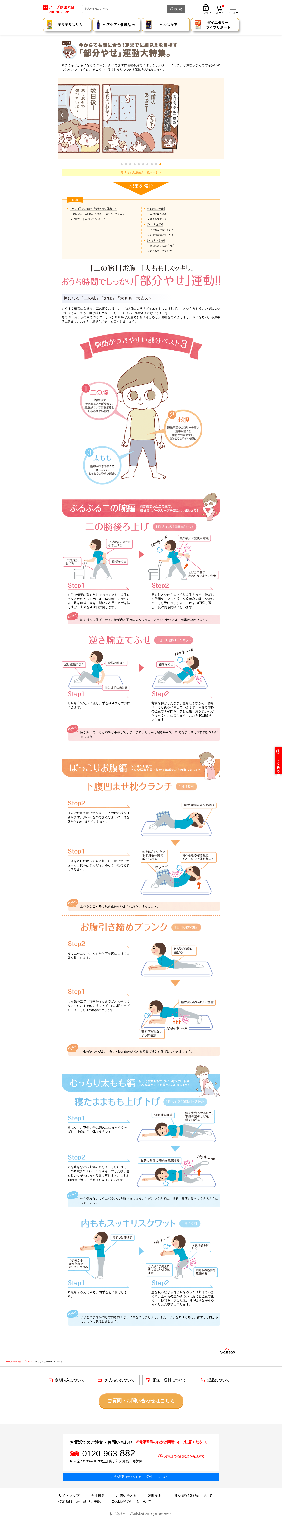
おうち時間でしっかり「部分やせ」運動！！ (93, 208)
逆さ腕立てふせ (158, 219)
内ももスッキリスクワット (164, 251)
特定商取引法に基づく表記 (79, 1502)
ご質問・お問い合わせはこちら (141, 1400)
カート (220, 9)
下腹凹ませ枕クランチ (162, 229)
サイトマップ (69, 1496)
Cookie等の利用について (131, 1502)
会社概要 (98, 1496)
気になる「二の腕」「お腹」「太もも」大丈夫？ (99, 213)
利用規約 (155, 1496)
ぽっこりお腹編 (155, 224)
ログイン (206, 12)
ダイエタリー (218, 25)
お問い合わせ (126, 1496)
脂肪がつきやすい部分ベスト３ (89, 219)
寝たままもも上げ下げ (162, 245)
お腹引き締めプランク (162, 235)
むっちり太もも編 (156, 240)
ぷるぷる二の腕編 (156, 208)
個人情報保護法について (193, 1496)
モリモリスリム (70, 25)
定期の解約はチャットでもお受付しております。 (141, 1476)
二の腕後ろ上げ (158, 213)
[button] (160, 164)
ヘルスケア (168, 25)
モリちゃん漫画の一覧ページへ (141, 172)
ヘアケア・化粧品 (119, 25)
